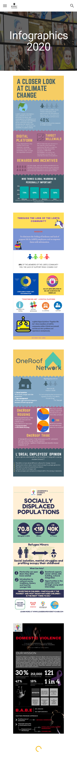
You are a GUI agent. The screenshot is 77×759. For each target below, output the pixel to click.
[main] (38, 41)
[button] (5, 5)
